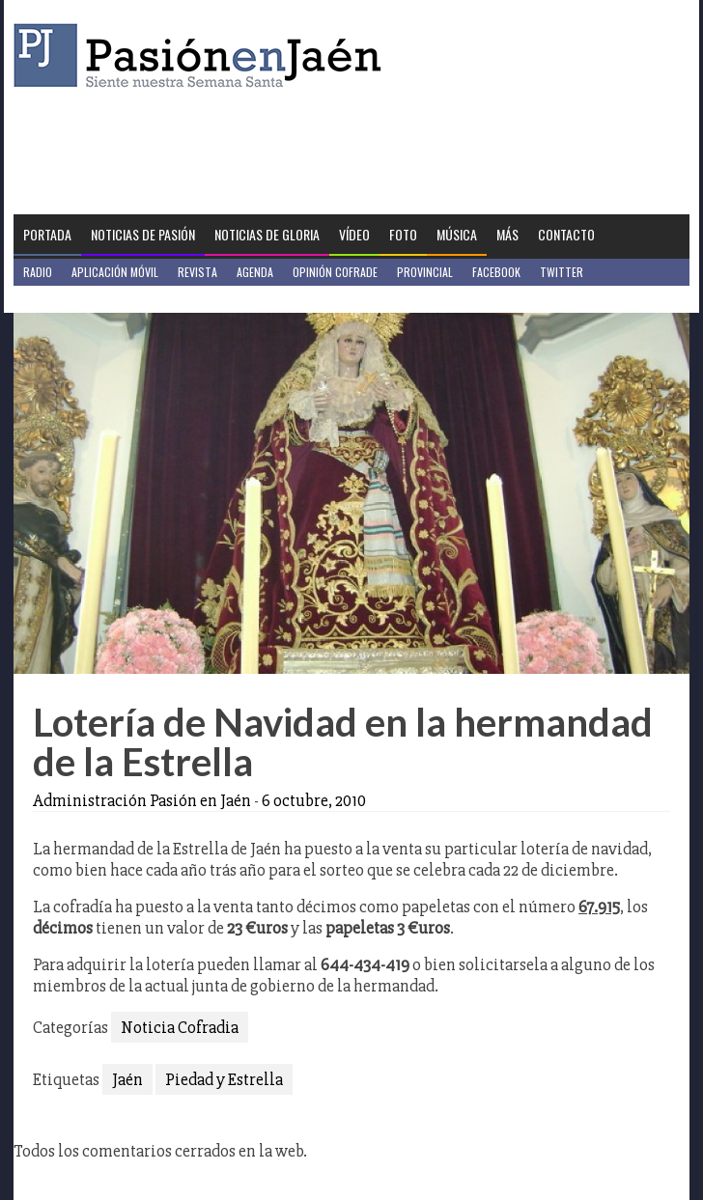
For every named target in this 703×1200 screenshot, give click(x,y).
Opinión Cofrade (335, 272)
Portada (47, 234)
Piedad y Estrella (224, 1079)
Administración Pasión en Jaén (142, 800)
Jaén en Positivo (65, 299)
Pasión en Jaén (203, 55)
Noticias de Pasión (143, 234)
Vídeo (354, 234)
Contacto (566, 234)
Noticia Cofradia (180, 1027)
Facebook (496, 272)
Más (507, 234)
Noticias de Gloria (267, 234)
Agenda (255, 272)
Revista (197, 272)
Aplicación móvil (114, 272)
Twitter (561, 272)
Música (456, 234)
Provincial (425, 272)
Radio (37, 272)
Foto (403, 234)
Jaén (127, 1079)
